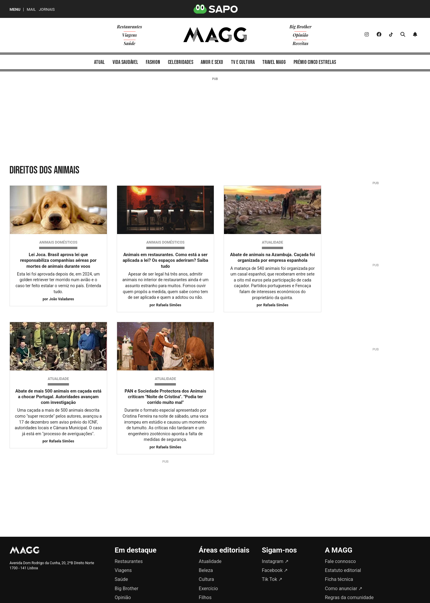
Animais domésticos (58, 242)
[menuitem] (99, 62)
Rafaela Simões (168, 305)
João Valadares (61, 299)
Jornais (47, 9)
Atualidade (272, 242)
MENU (15, 9)
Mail (31, 9)
